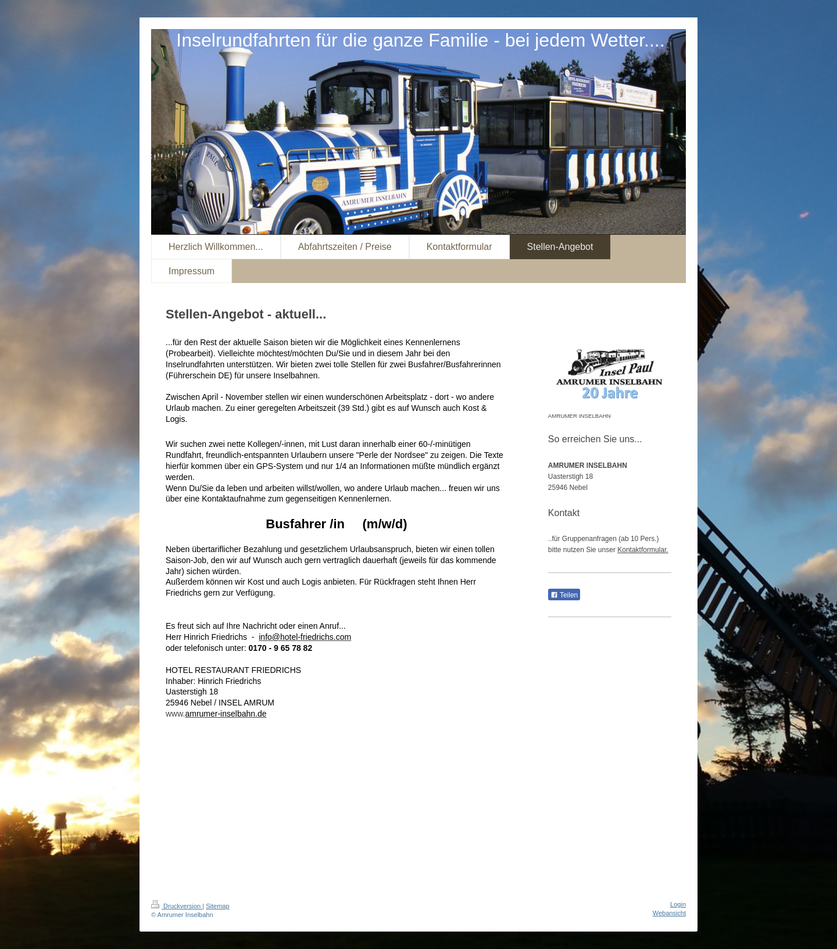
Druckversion (176, 906)
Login (678, 904)
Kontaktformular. (642, 550)
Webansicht (669, 912)
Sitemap (217, 906)
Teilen (564, 595)
